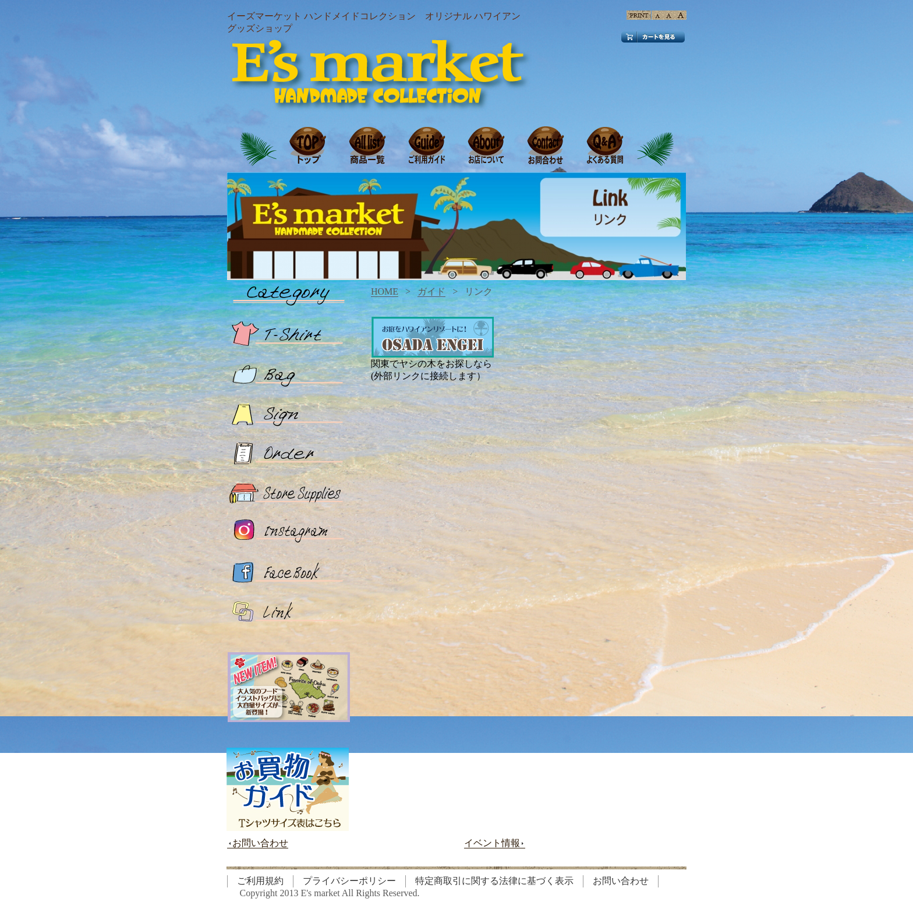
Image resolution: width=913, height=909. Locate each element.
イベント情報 (494, 843)
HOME (384, 291)
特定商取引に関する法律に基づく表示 (494, 881)
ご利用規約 (260, 881)
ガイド (431, 291)
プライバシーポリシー (349, 881)
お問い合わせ (257, 843)
